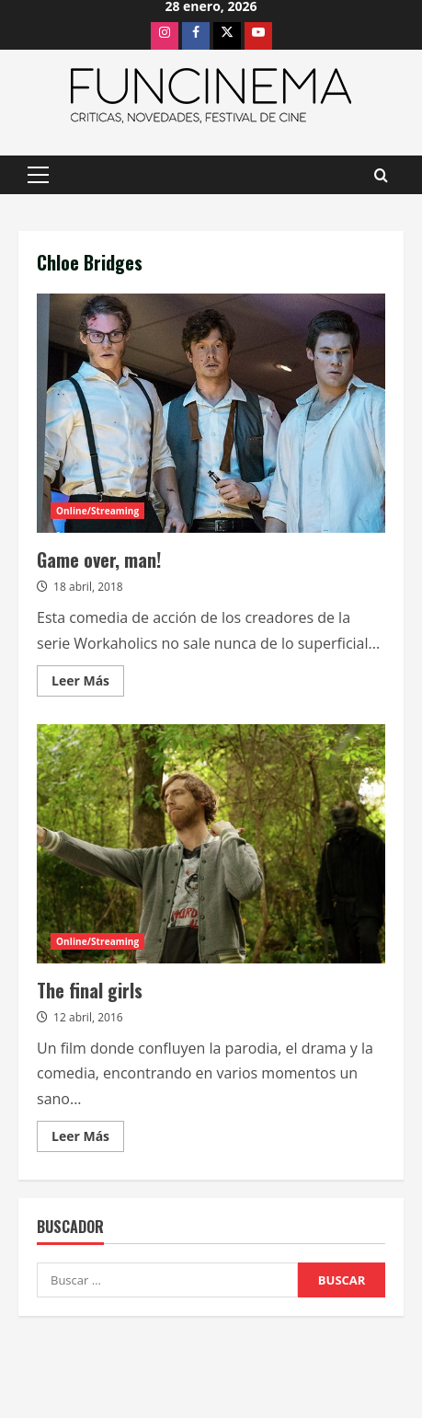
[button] (38, 175)
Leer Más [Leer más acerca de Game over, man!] (87, 684)
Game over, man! (211, 413)
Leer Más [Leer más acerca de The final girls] (87, 1139)
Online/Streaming (97, 510)
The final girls (211, 843)
